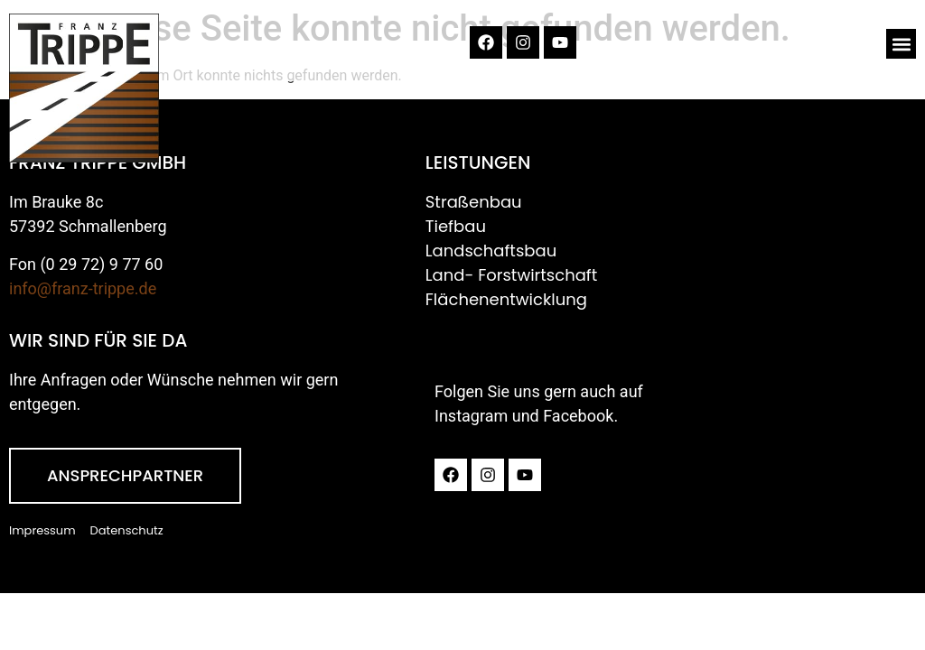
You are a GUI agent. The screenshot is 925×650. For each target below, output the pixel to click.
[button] (901, 44)
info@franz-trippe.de (82, 288)
